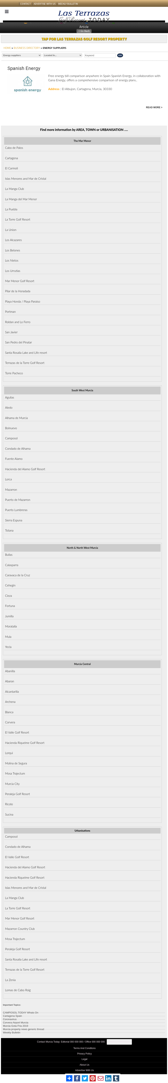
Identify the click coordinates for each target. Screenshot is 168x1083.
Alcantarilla (12, 691)
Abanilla (10, 671)
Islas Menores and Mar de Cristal (25, 178)
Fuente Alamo (13, 458)
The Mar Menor (82, 140)
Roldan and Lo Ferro (17, 322)
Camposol (11, 438)
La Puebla (11, 209)
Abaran (9, 681)
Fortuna (10, 606)
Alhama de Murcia (16, 418)
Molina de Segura (16, 763)
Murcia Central (82, 664)
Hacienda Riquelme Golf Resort (24, 742)
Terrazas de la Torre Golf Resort (24, 363)
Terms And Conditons (84, 1048)
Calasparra (11, 565)
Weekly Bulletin (11, 1032)
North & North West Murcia (82, 547)
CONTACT (25, 3)
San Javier (11, 332)
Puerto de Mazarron (17, 499)
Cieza (8, 595)
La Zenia (10, 980)
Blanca (9, 712)
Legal (84, 1059)
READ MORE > (154, 107)
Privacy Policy (84, 1053)
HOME (7, 48)
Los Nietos (11, 260)
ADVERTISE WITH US (44, 3)
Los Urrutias (12, 271)
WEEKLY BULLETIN (68, 3)
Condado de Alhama (17, 448)
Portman (10, 311)
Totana (9, 530)
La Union (10, 229)
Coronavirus (10, 1019)
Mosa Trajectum (15, 773)
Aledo (8, 407)
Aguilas (9, 397)
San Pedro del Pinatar (18, 342)
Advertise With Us (84, 1070)
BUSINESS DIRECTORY (27, 48)
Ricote (9, 804)
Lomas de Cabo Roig (18, 990)
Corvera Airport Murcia (15, 1022)
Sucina (9, 814)
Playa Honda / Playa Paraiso (22, 301)
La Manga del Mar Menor (21, 199)
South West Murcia (82, 390)
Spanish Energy (23, 68)
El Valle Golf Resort (17, 732)
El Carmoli (11, 168)
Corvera (10, 722)
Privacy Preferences (119, 1041)
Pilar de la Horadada (17, 291)
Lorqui (9, 753)
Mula (8, 636)
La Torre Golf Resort (17, 219)
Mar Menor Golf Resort (19, 281)
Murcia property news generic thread (23, 1028)
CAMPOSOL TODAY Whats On (20, 1012)
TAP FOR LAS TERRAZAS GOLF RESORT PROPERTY (84, 38)
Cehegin (10, 585)
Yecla (8, 647)
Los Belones (12, 250)
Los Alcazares (13, 240)
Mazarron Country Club (20, 928)
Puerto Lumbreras (16, 510)
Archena (10, 701)
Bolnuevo (11, 428)
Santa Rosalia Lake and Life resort (26, 352)
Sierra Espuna (13, 520)
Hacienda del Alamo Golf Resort (25, 469)
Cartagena (11, 158)
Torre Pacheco (14, 373)
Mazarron (11, 489)
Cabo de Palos (14, 147)
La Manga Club (14, 188)
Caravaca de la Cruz (17, 575)
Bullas (8, 554)
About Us (84, 1064)
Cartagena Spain (12, 1015)
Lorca (8, 479)
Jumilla (9, 616)
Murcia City (12, 783)
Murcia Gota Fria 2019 (15, 1025)
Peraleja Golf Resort (17, 794)
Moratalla (11, 626)
